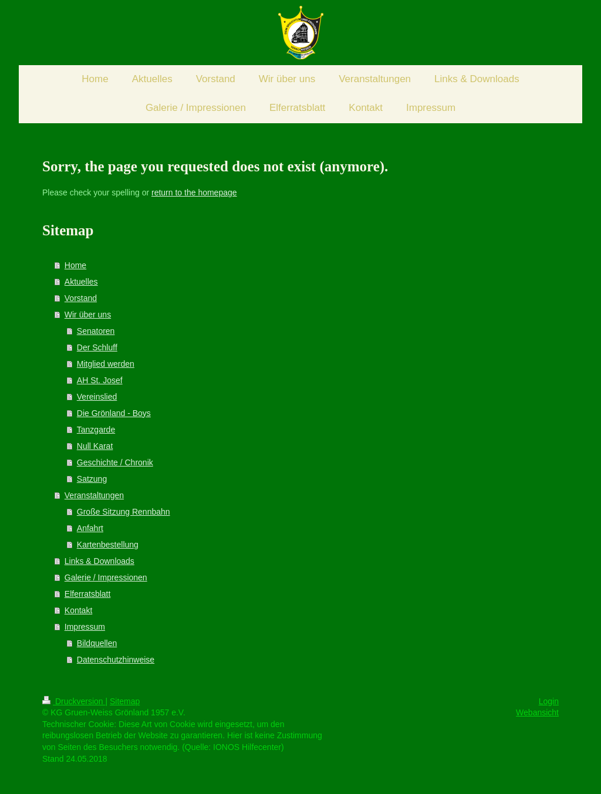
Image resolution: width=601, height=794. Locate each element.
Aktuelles (81, 281)
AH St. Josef (100, 380)
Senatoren (96, 331)
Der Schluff (97, 347)
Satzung (92, 479)
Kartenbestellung (108, 544)
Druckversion (73, 701)
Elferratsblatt (88, 594)
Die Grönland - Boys (114, 413)
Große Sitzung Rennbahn (123, 511)
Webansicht (537, 712)
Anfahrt (90, 528)
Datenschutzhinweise (115, 659)
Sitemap (125, 701)
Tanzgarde (96, 429)
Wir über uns (88, 314)
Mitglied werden (105, 364)
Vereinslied (97, 396)
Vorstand (81, 298)
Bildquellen (97, 643)
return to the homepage (194, 192)
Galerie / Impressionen (106, 577)
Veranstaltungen (94, 495)
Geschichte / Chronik (115, 462)
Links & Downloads (99, 561)
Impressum (85, 626)
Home (75, 265)
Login (549, 701)
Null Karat (95, 446)
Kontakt (78, 610)
